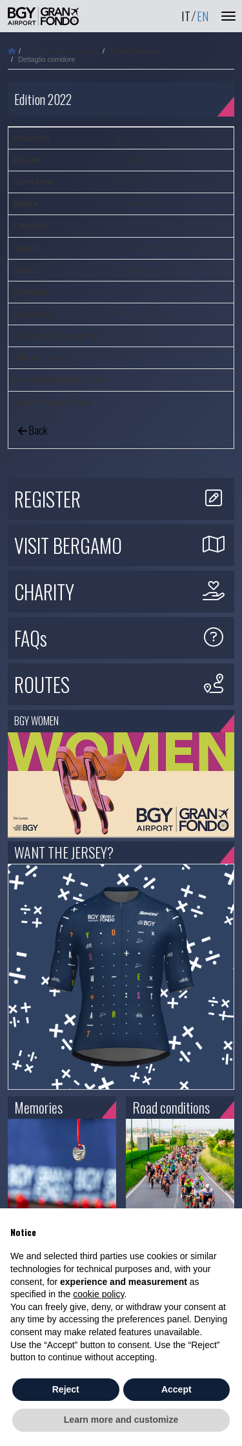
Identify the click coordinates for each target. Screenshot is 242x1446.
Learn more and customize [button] (121, 1419)
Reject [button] (65, 1389)
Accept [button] (176, 1389)
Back (32, 430)
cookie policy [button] (98, 1294)
